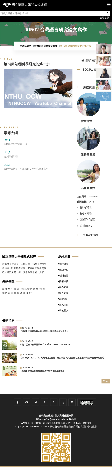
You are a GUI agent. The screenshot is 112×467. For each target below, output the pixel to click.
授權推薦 (63, 281)
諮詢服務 (86, 226)
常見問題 (63, 304)
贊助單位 (63, 269)
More (105, 381)
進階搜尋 (103, 17)
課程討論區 (87, 220)
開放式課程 (26, 45)
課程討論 (63, 263)
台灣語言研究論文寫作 (45, 45)
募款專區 (8, 281)
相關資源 (63, 275)
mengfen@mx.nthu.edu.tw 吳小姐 (57, 419)
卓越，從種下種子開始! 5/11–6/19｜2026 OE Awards (45, 344)
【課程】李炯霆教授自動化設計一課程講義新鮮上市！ (44, 331)
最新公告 (63, 298)
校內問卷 (86, 207)
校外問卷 (86, 213)
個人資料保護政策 (64, 415)
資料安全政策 (46, 415)
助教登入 (63, 310)
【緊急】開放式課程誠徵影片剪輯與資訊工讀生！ (42, 370)
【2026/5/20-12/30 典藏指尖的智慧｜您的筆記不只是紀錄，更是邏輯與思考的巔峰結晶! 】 (62, 357)
